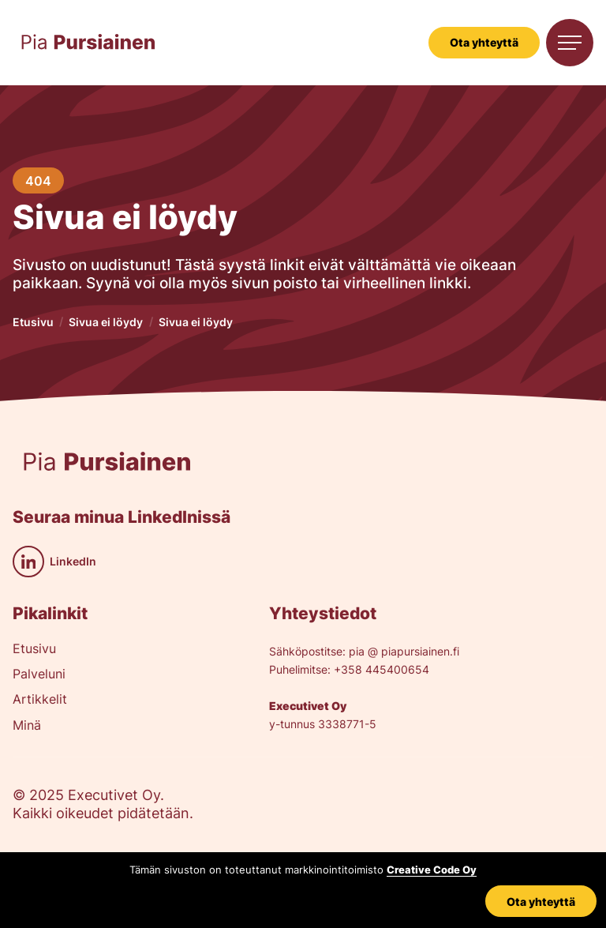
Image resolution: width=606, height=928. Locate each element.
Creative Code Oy (432, 870)
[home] (88, 43)
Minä (27, 726)
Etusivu (33, 322)
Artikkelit (40, 700)
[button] (569, 42)
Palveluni (39, 674)
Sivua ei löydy (106, 322)
